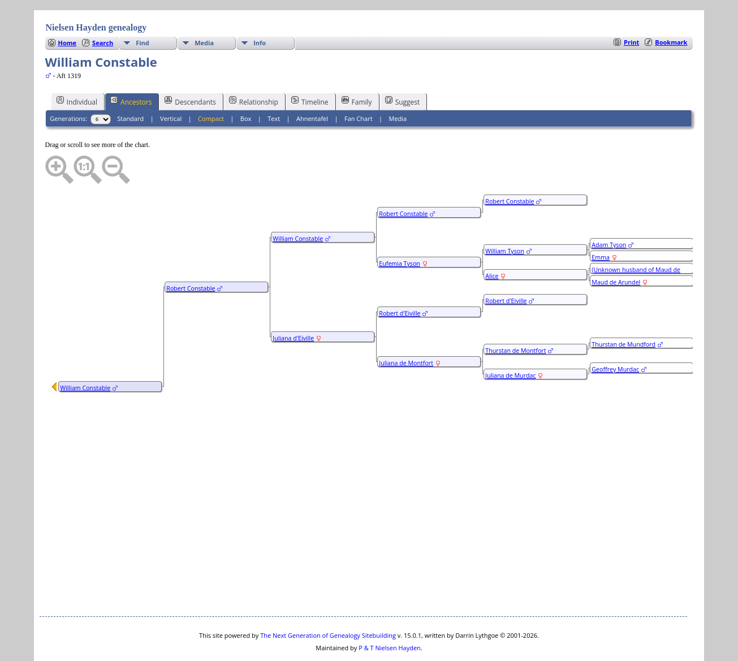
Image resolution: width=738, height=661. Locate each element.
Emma (601, 223)
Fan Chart (358, 84)
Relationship (253, 67)
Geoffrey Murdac (615, 335)
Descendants (190, 67)
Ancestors (131, 67)
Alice (491, 242)
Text (273, 84)
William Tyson (504, 217)
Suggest (402, 67)
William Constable (85, 354)
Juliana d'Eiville (293, 304)
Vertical (171, 84)
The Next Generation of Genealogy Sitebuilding (328, 601)
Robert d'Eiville (399, 279)
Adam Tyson (609, 211)
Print (631, 8)
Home (67, 9)
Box (245, 84)
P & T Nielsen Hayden (390, 614)
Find (142, 9)
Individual (77, 67)
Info (259, 9)
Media (204, 9)
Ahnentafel (312, 84)
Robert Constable (190, 254)
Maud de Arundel (616, 248)
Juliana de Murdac (510, 341)
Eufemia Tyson (399, 230)
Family (357, 67)
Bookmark (671, 8)
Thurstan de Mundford (623, 310)
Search (102, 9)
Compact (211, 84)
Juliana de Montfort (406, 329)
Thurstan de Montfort (515, 317)
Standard (130, 84)
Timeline (310, 67)
